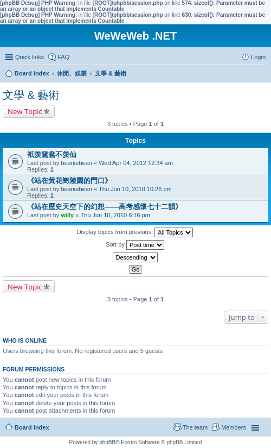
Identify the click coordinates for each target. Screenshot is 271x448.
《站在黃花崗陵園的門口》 (69, 180)
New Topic (25, 111)
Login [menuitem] (258, 57)
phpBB (107, 442)
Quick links (29, 57)
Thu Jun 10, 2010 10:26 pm (135, 189)
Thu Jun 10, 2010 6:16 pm (115, 215)
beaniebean (76, 163)
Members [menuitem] (233, 427)
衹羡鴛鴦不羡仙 (51, 154)
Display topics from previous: (135, 232)
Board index (32, 427)
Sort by (135, 245)
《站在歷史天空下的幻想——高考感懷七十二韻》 (104, 207)
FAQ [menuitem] (63, 57)
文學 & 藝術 (31, 95)
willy (67, 215)
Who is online (25, 340)
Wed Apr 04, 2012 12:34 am (136, 163)
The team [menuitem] (195, 427)
